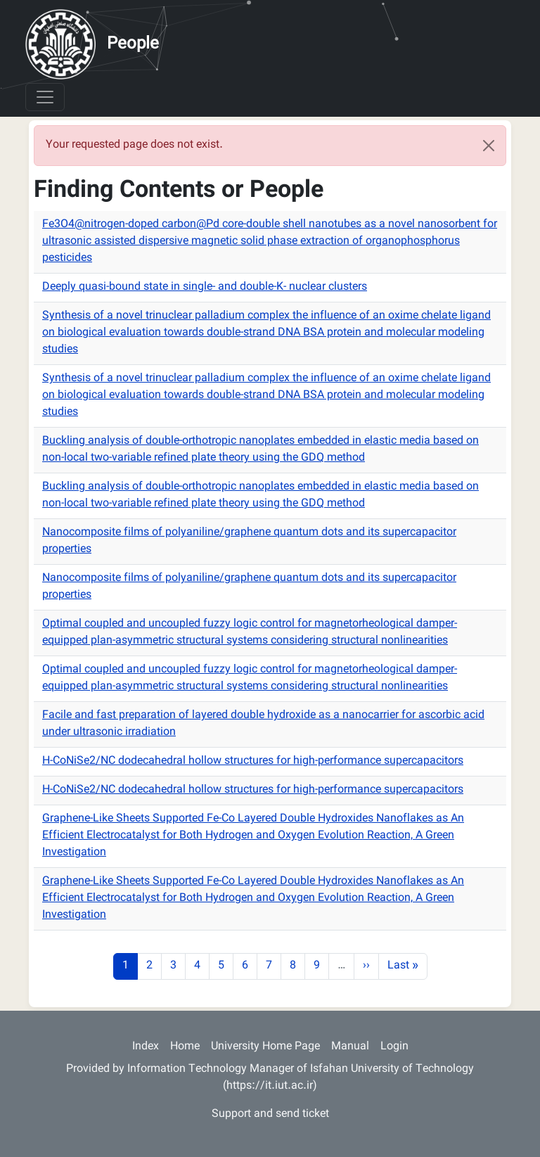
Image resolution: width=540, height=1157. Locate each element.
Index (145, 1047)
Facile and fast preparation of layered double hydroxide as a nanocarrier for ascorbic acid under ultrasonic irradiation (263, 724)
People (133, 44)
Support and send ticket (270, 1114)
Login (394, 1047)
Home (185, 1047)
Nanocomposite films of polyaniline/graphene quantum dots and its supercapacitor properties (249, 541)
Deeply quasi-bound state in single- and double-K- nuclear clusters (204, 287)
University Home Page (265, 1047)
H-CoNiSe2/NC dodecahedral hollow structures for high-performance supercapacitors (252, 761)
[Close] (489, 145)
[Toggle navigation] (45, 97)
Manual (350, 1047)
